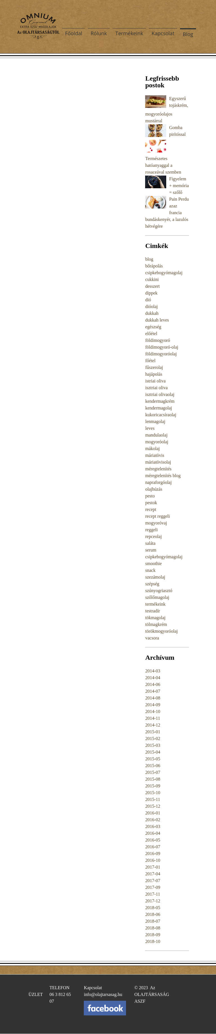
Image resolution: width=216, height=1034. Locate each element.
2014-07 (152, 691)
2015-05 (152, 758)
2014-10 (152, 711)
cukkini (152, 279)
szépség (152, 583)
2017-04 (152, 873)
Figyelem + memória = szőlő (179, 185)
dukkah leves (157, 320)
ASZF (139, 1001)
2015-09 (152, 785)
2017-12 (152, 900)
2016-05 (152, 840)
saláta (150, 543)
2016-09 (152, 853)
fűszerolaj (154, 367)
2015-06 (152, 765)
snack (150, 570)
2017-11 (152, 894)
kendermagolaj (158, 408)
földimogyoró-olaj (161, 347)
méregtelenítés (158, 468)
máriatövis (154, 455)
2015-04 (152, 752)
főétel (150, 360)
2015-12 (152, 806)
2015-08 (152, 779)
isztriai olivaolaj (159, 394)
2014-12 (152, 725)
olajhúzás (153, 489)
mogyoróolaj (156, 441)
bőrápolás (154, 266)
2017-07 (152, 880)
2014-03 (152, 670)
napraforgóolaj (158, 482)
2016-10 (152, 860)
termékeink (155, 604)
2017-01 (152, 867)
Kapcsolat (163, 33)
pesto (150, 495)
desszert (152, 286)
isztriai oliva (156, 387)
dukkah (151, 313)
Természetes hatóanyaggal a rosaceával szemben (163, 165)
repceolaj (153, 536)
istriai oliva (155, 380)
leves (149, 428)
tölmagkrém (156, 624)
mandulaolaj (156, 435)
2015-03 (152, 745)
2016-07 (152, 846)
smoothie (153, 563)
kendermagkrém (159, 401)
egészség (153, 326)
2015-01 (152, 731)
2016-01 (152, 813)
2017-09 (152, 887)
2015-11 (152, 799)
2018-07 (152, 921)
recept (150, 509)
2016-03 (152, 826)
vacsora (152, 638)
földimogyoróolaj (161, 353)
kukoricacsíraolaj (160, 414)
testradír (152, 610)
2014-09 (152, 704)
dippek (151, 293)
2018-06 (152, 914)
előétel (151, 333)
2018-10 (152, 941)
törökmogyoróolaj (161, 631)
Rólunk (99, 33)
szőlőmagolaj (157, 597)
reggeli (151, 529)
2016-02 (152, 819)
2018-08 (152, 927)
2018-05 (152, 907)
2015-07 (152, 772)
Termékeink (129, 33)
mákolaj (152, 448)
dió (148, 299)
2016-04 (152, 833)
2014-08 (152, 698)
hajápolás (153, 374)
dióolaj (151, 306)
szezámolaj (155, 577)
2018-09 (152, 934)
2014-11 (152, 718)
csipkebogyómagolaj (163, 272)
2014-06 (152, 684)
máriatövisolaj (158, 462)
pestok (151, 502)
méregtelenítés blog (163, 475)
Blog (188, 34)
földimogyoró (157, 340)
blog (149, 259)
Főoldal (73, 33)
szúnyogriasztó (158, 590)
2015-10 (152, 792)
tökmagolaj (155, 617)
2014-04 (152, 677)
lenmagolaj (155, 421)
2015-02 (152, 738)
